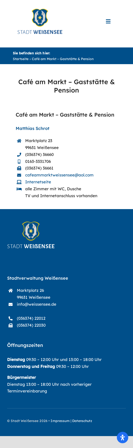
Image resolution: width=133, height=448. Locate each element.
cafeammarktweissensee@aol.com (59, 174)
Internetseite (38, 181)
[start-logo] (31, 223)
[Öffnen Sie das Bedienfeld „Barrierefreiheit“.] (122, 437)
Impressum (60, 421)
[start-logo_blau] (39, 10)
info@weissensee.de (36, 304)
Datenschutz (82, 421)
